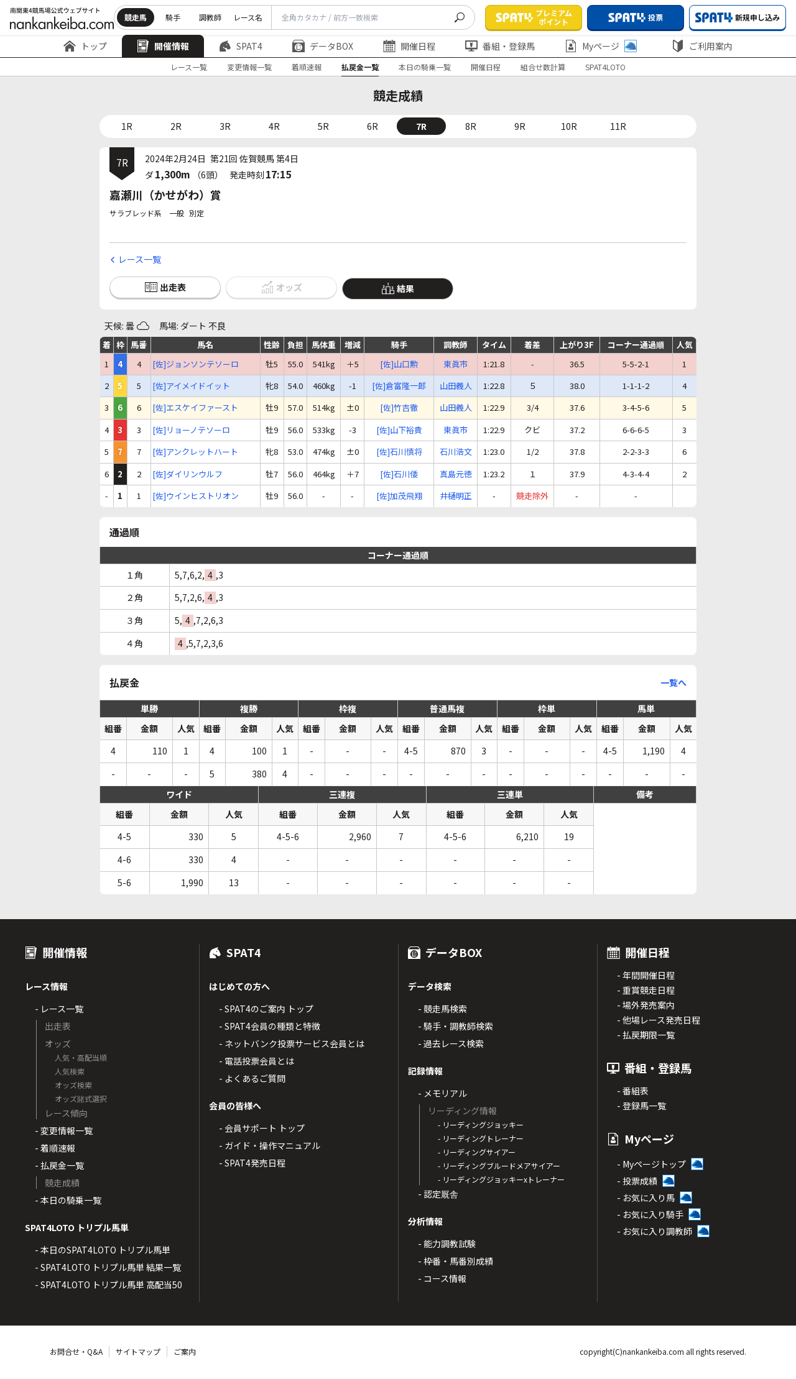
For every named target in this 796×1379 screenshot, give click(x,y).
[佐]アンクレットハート (195, 451)
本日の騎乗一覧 (425, 67)
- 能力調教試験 (447, 1243)
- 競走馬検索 (442, 1008)
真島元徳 (456, 474)
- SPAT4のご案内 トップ (266, 1008)
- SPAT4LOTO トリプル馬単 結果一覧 (108, 1267)
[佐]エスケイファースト (195, 407)
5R (323, 126)
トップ (85, 46)
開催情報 (163, 46)
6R (372, 126)
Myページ (601, 46)
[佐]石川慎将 (399, 451)
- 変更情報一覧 (64, 1130)
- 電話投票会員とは (256, 1061)
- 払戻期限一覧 (646, 1035)
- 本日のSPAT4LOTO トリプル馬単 (102, 1250)
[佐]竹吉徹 (399, 407)
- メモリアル (442, 1093)
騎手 (172, 17)
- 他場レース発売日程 (658, 1020)
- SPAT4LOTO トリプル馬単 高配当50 (108, 1284)
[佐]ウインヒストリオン (195, 496)
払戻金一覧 (360, 67)
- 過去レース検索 (451, 1043)
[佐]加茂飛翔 (399, 496)
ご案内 (185, 1351)
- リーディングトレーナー (481, 1138)
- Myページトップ (651, 1164)
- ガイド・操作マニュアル (269, 1145)
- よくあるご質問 (252, 1078)
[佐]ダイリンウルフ (187, 474)
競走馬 (135, 17)
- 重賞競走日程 (646, 990)
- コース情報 (442, 1278)
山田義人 (456, 386)
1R (126, 126)
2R (176, 126)
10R (569, 126)
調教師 (210, 17)
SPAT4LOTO (605, 67)
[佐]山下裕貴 (399, 430)
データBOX (322, 46)
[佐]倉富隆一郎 (399, 386)
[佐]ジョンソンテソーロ (195, 364)
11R (618, 126)
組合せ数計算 (543, 67)
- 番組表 (633, 1090)
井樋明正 (456, 496)
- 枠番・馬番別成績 (455, 1261)
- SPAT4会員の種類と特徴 (269, 1026)
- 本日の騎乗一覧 (68, 1200)
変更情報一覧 (249, 67)
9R (519, 126)
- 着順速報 (55, 1148)
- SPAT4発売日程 (252, 1163)
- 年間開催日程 (646, 975)
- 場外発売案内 (646, 1005)
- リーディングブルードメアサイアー (499, 1165)
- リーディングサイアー (477, 1152)
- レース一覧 (59, 1008)
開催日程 (409, 46)
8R (470, 126)
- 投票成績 (637, 1181)
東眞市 (455, 364)
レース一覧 (188, 67)
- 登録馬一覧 (641, 1105)
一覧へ (673, 682)
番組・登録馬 (500, 46)
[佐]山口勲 (399, 364)
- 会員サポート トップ (262, 1128)
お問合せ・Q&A (76, 1351)
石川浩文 (456, 451)
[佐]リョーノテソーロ (191, 430)
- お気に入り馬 (646, 1197)
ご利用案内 (702, 46)
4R (274, 126)
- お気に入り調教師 (654, 1231)
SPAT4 (240, 46)
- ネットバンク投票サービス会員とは (291, 1043)
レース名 (247, 17)
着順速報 (307, 67)
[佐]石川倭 (399, 474)
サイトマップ (138, 1351)
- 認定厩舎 (438, 1194)
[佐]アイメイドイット (191, 386)
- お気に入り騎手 (650, 1214)
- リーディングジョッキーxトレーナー (501, 1179)
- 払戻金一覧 (59, 1165)
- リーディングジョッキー (481, 1124)
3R (225, 126)
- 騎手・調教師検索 (455, 1026)
